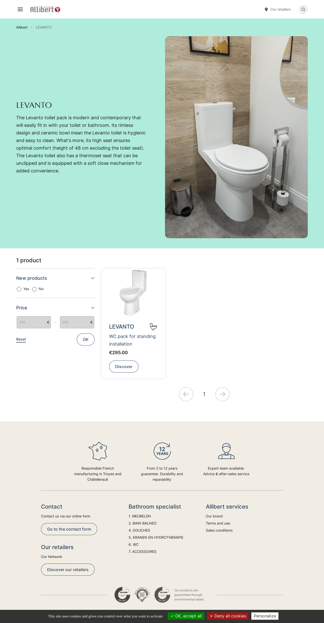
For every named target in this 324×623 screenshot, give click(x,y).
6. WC (134, 544)
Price (55, 307)
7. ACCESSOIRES (142, 551)
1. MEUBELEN (140, 516)
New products (55, 278)
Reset (21, 339)
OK (86, 339)
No (41, 289)
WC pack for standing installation (132, 340)
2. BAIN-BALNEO (143, 523)
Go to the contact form (69, 529)
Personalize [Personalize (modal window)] (265, 615)
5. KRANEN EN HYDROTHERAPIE (156, 537)
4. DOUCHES (139, 530)
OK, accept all (186, 615)
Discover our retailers (68, 569)
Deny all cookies (228, 615)
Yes (26, 289)
